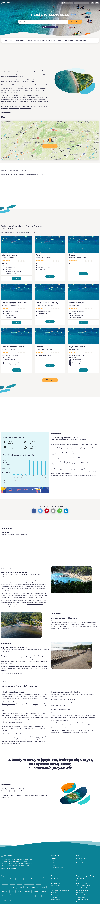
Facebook (9, 868)
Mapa (5, 40)
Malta (43, 887)
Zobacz (16, 278)
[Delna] (83, 244)
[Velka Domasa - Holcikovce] (16, 292)
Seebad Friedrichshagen (82, 883)
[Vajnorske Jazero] (83, 336)
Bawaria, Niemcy (55, 888)
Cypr (10, 900)
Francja (12, 883)
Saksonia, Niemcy (55, 897)
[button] (67, 3)
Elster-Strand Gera (81, 902)
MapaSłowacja (5, 95)
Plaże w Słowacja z (25, 719)
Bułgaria (19, 879)
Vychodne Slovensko (80, 257)
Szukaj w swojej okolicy (50, 27)
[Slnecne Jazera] (16, 244)
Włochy (4, 887)
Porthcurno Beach (81, 878)
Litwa (27, 887)
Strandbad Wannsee (81, 892)
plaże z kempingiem (62, 702)
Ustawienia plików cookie (57, 867)
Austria (12, 891)
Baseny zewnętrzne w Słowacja (24, 40)
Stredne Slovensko (14, 349)
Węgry (4, 900)
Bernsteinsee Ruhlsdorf (82, 899)
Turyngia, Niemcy (55, 899)
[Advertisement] (48, 55)
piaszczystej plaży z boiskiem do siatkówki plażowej (64, 732)
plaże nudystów (59, 707)
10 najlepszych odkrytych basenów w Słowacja (75, 40)
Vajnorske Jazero (77, 347)
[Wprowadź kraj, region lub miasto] (43, 22)
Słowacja (50, 11)
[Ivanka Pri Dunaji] (83, 292)
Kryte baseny (4, 108)
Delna (72, 255)
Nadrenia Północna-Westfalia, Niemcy (61, 890)
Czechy (38, 895)
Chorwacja (12, 887)
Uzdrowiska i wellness (25, 108)
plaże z (36, 741)
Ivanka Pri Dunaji (77, 303)
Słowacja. (18, 743)
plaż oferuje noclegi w (73, 694)
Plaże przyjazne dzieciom (8, 704)
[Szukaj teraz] (75, 22)
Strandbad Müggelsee (82, 890)
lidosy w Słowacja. (18, 673)
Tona (38, 255)
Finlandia (4, 883)
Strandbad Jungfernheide (83, 885)
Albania (4, 879)
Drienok (39, 347)
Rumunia (36, 891)
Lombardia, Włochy (56, 883)
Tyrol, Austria (54, 878)
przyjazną (35, 704)
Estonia (41, 879)
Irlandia (39, 883)
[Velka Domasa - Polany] (50, 292)
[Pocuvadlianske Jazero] (16, 336)
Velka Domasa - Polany (47, 303)
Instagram (16, 868)
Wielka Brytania (29, 883)
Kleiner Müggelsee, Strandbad (84, 888)
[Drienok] (50, 336)
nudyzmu (86, 707)
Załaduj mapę (50, 146)
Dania (26, 879)
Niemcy (33, 879)
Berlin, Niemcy (55, 892)
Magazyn (53, 858)
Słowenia (22, 895)
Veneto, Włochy (55, 885)
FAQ (52, 863)
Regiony (11, 40)
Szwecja (44, 891)
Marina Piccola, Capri (81, 880)
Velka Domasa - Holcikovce (15, 303)
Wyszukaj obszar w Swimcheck (26, 101)
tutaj (69, 628)
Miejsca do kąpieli (37, 106)
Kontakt (53, 865)
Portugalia (27, 891)
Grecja (20, 883)
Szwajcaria (5, 895)
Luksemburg (35, 887)
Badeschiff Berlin (80, 897)
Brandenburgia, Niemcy (57, 895)
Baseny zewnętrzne (14, 108)
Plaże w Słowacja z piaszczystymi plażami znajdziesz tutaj (32, 698)
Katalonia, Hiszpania (56, 880)
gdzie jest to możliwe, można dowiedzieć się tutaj (78, 724)
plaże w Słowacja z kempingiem (35, 604)
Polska (19, 891)
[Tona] (50, 244)
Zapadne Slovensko (47, 257)
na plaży (69, 717)
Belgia (11, 879)
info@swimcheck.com (81, 858)
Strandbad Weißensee (82, 895)
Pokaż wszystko (50, 380)
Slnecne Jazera (9, 255)
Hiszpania (30, 895)
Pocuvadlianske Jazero (13, 347)
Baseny (44, 106)
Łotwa (20, 887)
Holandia (4, 891)
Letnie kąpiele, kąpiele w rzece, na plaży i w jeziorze (47, 40)
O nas (52, 860)
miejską (4, 743)
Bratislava (11, 257)
